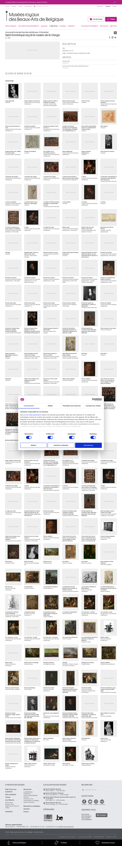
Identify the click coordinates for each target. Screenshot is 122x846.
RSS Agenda (85, 814)
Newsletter (102, 815)
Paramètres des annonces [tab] (72, 406)
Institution (71, 26)
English (115, 6)
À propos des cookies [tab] (93, 406)
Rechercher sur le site (34, 6)
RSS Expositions (86, 816)
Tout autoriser (88, 445)
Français (108, 6)
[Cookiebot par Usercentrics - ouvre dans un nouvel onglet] (93, 399)
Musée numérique (29, 802)
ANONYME (66, 62)
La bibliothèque (28, 792)
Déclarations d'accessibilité (85, 836)
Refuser (33, 445)
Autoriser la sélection (61, 445)
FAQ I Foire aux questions (10, 791)
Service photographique (31, 795)
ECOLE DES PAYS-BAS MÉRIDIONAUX (75, 67)
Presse (20, 6)
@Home (113, 26)
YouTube (90, 804)
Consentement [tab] (29, 406)
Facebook (84, 804)
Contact (14, 6)
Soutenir (27, 809)
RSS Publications (86, 819)
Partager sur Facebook (109, 37)
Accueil (7, 6)
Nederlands (100, 6)
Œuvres (115, 32)
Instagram (96, 804)
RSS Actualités (85, 817)
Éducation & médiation (89, 26)
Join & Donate (97, 19)
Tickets (112, 19)
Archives (26, 797)
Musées (63, 26)
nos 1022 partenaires (33, 415)
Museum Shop (9, 804)
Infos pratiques (10, 26)
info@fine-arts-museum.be (66, 826)
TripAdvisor (102, 804)
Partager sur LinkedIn (112, 37)
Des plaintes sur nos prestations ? (67, 836)
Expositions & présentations (28, 26)
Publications (27, 793)
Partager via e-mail (115, 37)
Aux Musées (9, 800)
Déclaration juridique (99, 836)
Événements (28, 6)
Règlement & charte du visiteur (12, 806)
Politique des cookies (111, 836)
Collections (53, 26)
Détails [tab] (50, 406)
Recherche (104, 26)
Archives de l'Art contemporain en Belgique (31, 799)
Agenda (44, 26)
